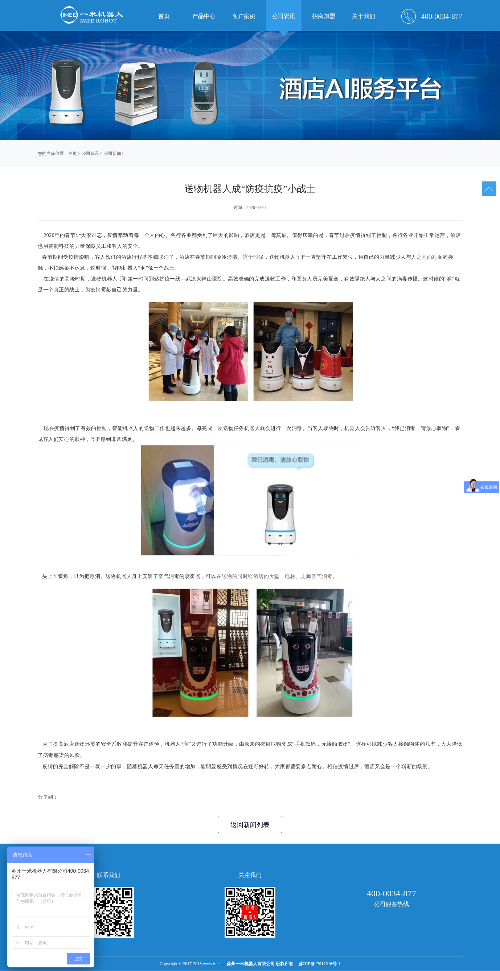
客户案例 (243, 16)
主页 (72, 153)
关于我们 (363, 16)
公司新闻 (112, 153)
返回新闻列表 (250, 824)
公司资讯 (90, 153)
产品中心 (204, 16)
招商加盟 (323, 16)
